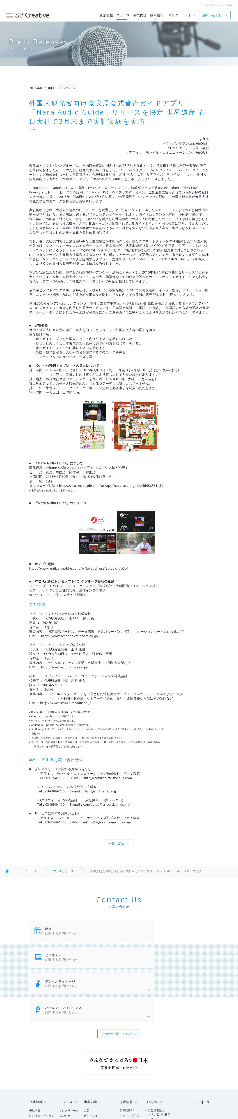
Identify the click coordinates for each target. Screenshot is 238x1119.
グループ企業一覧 (41, 1079)
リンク (172, 12)
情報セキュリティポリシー (46, 1092)
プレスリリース (63, 873)
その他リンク (152, 1073)
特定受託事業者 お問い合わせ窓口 (157, 1065)
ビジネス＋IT (171, 933)
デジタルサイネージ (78, 960)
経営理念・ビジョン (42, 1068)
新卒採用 (125, 1063)
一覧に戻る (116, 845)
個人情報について (83, 1092)
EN (192, 12)
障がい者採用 (128, 1074)
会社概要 (35, 1063)
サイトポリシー (138, 1092)
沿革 (32, 1074)
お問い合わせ (214, 12)
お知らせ (65, 1068)
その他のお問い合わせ (116, 986)
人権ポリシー (111, 1092)
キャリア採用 (128, 1068)
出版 (78, 933)
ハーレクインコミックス (171, 960)
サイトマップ (165, 1092)
